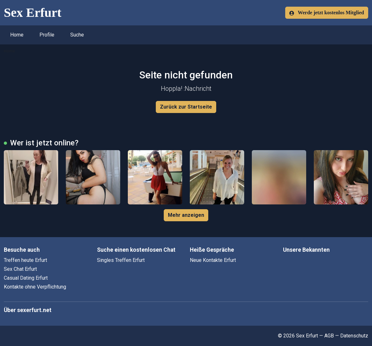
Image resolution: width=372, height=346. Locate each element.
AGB (329, 336)
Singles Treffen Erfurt (121, 260)
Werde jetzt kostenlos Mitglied (326, 13)
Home (17, 35)
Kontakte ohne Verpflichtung (35, 287)
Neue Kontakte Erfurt (213, 260)
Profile (46, 35)
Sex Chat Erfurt (20, 269)
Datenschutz (354, 336)
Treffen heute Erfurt (25, 260)
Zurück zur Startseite (186, 107)
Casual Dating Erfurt (26, 278)
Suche (77, 35)
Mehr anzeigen (186, 215)
